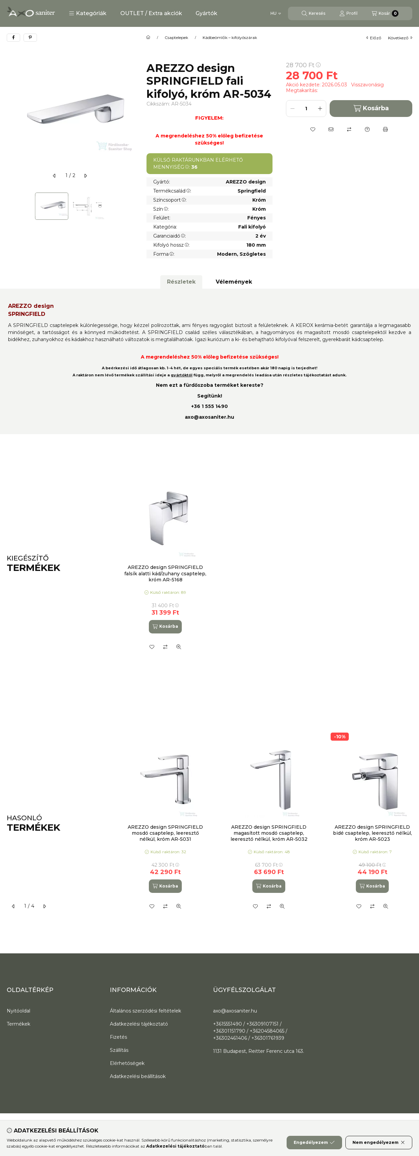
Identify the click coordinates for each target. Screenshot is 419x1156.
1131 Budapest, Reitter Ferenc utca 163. (258, 1051)
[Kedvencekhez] (313, 129)
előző (373, 37)
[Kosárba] (165, 626)
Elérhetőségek (127, 1063)
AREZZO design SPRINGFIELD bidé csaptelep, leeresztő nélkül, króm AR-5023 (372, 833)
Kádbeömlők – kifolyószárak (230, 37)
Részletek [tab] (181, 282)
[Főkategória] (148, 37)
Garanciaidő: (169, 236)
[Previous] (10, 206)
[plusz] (320, 108)
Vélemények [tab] (234, 282)
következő (400, 37)
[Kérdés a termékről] (367, 129)
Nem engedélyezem (378, 1142)
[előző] (54, 175)
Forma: (163, 254)
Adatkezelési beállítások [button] (138, 1076)
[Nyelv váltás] (275, 13)
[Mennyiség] (306, 108)
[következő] (85, 175)
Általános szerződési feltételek (145, 1011)
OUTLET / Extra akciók (151, 13)
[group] (264, 563)
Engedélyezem (314, 1142)
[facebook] (13, 38)
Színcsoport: (169, 200)
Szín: (161, 209)
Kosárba (371, 108)
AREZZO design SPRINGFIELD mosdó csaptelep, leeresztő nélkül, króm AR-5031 (165, 833)
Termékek (18, 1024)
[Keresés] (313, 13)
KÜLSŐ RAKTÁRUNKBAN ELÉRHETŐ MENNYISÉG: (198, 163)
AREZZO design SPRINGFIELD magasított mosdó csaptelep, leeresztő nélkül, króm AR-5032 (269, 833)
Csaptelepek (176, 37)
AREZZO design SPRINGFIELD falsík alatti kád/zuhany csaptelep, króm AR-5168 (165, 573)
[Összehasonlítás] (349, 129)
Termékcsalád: (172, 191)
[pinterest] (30, 38)
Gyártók (206, 13)
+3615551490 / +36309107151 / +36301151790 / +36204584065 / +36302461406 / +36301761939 (250, 1031)
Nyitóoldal (18, 1011)
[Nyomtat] (385, 129)
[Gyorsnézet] (178, 647)
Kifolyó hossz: (171, 245)
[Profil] (348, 13)
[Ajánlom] (331, 129)
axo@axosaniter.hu (209, 417)
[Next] (129, 206)
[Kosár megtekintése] (385, 13)
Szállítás (119, 1050)
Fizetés (118, 1037)
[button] (88, 13)
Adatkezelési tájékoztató (139, 1024)
